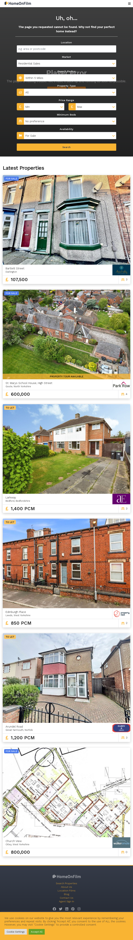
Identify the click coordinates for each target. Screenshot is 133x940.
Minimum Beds (66, 114)
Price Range (66, 100)
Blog (66, 894)
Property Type (66, 85)
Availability (66, 129)
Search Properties (66, 883)
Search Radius (66, 71)
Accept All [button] (37, 931)
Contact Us (66, 897)
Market (66, 56)
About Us (66, 886)
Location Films (67, 890)
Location (66, 42)
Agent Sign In (66, 901)
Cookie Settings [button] (16, 931)
